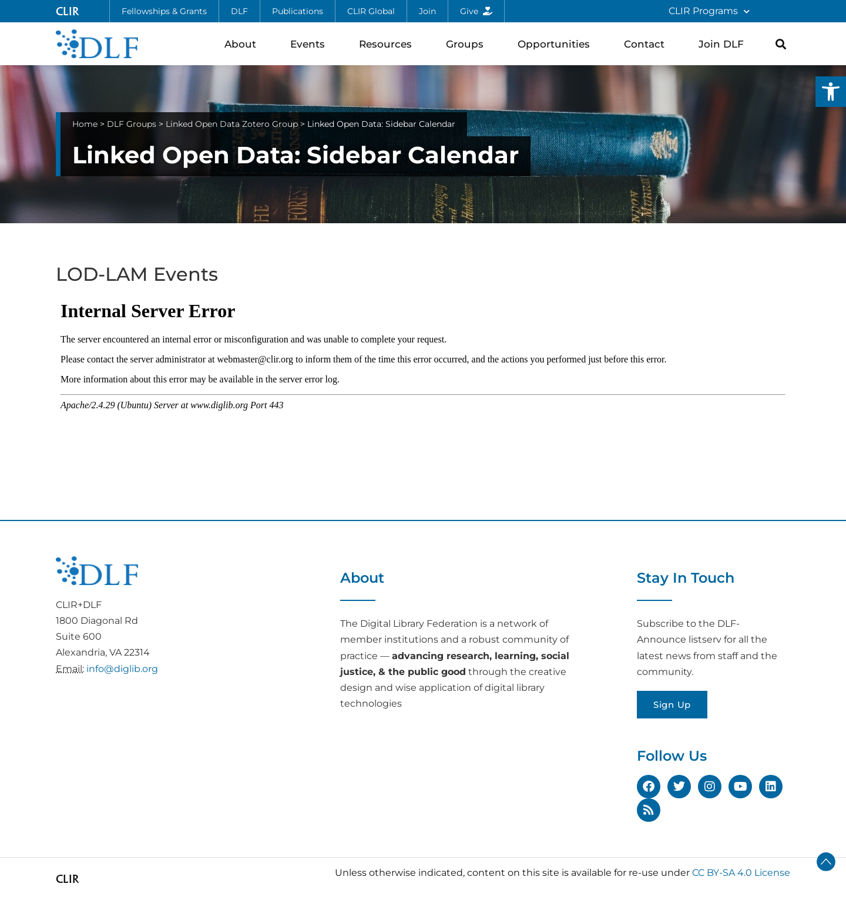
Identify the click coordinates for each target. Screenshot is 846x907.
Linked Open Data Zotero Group (232, 124)
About (243, 44)
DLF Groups (131, 124)
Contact (647, 44)
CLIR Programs (709, 11)
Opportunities (557, 44)
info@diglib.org (122, 668)
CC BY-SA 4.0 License (741, 872)
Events (310, 44)
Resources (388, 44)
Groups (467, 44)
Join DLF (724, 44)
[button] (830, 91)
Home (85, 124)
